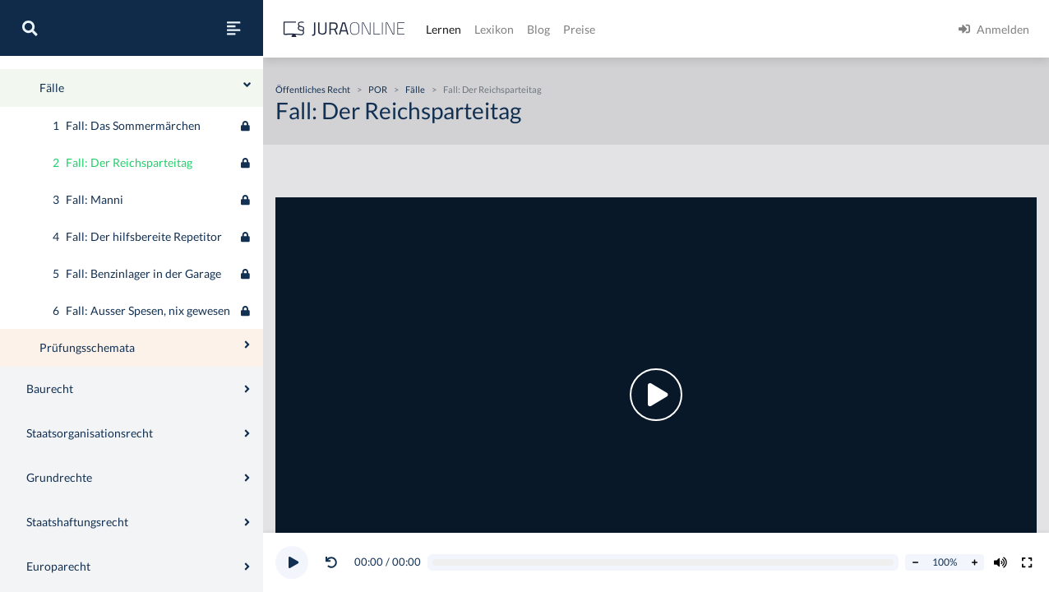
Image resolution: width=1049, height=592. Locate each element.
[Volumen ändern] (1000, 562)
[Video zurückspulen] (331, 562)
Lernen (443, 29)
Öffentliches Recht (61, 96)
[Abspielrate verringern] (915, 562)
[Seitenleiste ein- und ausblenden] (233, 28)
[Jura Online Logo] (344, 29)
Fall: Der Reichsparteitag (492, 89)
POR (377, 89)
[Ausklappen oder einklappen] (247, 270)
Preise (579, 29)
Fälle (415, 89)
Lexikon (494, 29)
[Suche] (29, 28)
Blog (538, 29)
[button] (334, 562)
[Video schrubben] (663, 563)
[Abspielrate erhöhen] (974, 562)
